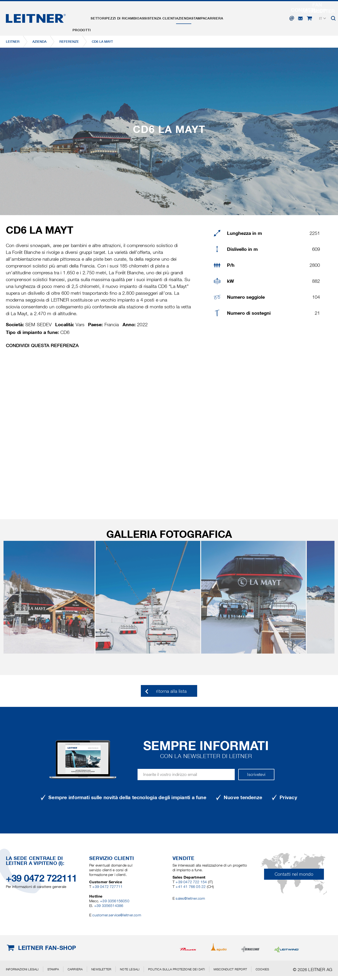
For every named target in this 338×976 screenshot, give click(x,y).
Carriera (254, 17)
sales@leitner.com (190, 898)
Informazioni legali (22, 969)
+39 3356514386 (108, 905)
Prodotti (85, 17)
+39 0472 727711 (107, 886)
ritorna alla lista (171, 691)
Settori (107, 17)
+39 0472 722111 (41, 878)
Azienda (211, 17)
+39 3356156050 (114, 901)
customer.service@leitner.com (116, 915)
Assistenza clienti (179, 17)
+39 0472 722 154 (191, 882)
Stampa (231, 17)
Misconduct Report (230, 969)
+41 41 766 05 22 (191, 886)
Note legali (129, 969)
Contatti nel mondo (294, 874)
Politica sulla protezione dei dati (176, 969)
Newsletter (101, 969)
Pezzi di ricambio (138, 17)
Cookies (262, 969)
